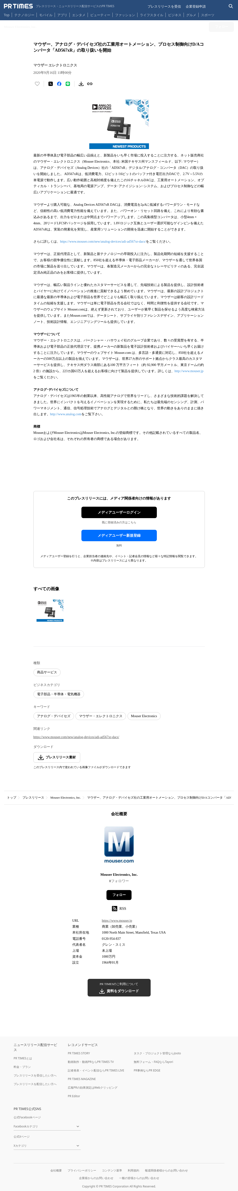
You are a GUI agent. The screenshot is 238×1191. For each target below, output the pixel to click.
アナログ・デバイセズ (53, 716)
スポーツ (207, 15)
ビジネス (174, 15)
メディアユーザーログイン (119, 512)
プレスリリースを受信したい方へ (35, 1075)
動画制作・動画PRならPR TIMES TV (91, 1062)
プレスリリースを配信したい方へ (35, 1084)
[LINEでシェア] (68, 84)
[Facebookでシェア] (59, 84)
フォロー (119, 895)
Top (7, 15)
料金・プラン (22, 1067)
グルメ (191, 15)
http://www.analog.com (65, 414)
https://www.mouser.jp (117, 920)
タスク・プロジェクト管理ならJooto (157, 1053)
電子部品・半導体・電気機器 (58, 694)
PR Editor (74, 1096)
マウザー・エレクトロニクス (100, 716)
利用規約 (133, 1170)
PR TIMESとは (23, 1058)
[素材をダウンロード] (81, 84)
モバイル (46, 15)
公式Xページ (22, 1137)
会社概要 (56, 1170)
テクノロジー (24, 15)
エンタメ (78, 15)
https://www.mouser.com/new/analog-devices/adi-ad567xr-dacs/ (103, 241)
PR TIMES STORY (79, 1053)
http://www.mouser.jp (189, 371)
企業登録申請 (196, 6)
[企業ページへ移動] (119, 846)
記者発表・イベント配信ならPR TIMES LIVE (96, 1070)
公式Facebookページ (27, 1117)
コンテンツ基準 (112, 1170)
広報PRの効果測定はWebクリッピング (92, 1088)
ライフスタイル (151, 15)
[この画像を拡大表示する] (50, 610)
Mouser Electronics (144, 716)
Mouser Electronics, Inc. (65, 797)
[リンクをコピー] (90, 84)
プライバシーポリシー (82, 1170)
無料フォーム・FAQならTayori (153, 1062)
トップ (11, 797)
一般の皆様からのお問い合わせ (139, 1178)
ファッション (125, 15)
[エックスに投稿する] (50, 84)
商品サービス (47, 672)
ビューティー (100, 15)
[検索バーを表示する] (231, 6)
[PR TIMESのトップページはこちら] (59, 6)
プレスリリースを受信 (164, 6)
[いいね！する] (37, 84)
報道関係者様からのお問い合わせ (166, 1170)
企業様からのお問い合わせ (96, 1178)
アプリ (62, 15)
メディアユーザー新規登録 (119, 535)
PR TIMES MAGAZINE (82, 1079)
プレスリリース (33, 797)
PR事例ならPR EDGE (147, 1070)
